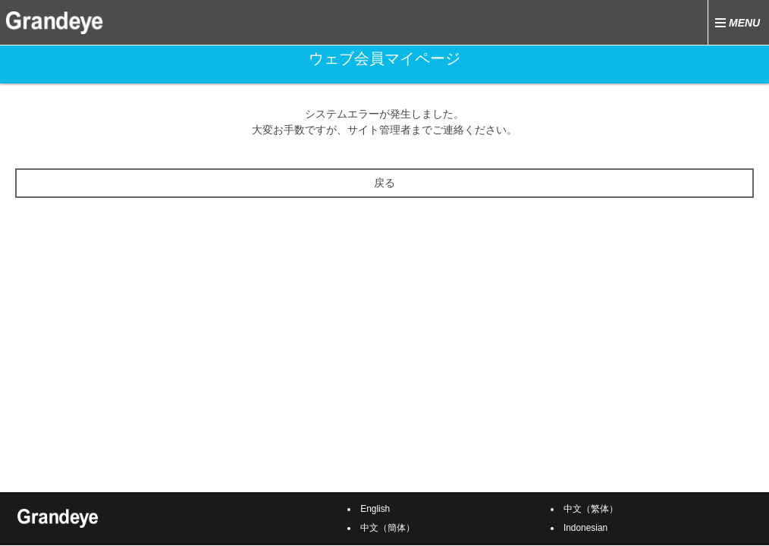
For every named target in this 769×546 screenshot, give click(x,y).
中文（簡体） (387, 527)
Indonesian (585, 527)
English (375, 509)
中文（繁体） (590, 509)
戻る (384, 183)
